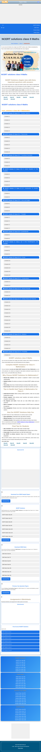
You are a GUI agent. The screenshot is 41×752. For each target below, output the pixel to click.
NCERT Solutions (36, 25)
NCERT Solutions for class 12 (7, 650)
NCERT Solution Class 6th (7, 514)
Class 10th (32, 97)
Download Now (5, 500)
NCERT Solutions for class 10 (7, 644)
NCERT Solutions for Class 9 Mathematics (25, 421)
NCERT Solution (8, 113)
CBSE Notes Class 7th (6, 557)
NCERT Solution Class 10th (7, 529)
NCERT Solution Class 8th (7, 521)
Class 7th (12, 97)
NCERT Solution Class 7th (7, 518)
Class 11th (6, 444)
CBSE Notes (36, 27)
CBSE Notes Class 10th (6, 568)
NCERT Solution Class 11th (7, 532)
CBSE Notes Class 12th (6, 575)
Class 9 (16, 113)
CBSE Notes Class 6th (6, 553)
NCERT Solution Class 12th (7, 536)
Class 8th (18, 97)
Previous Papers (36, 30)
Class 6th (5, 97)
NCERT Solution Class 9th (7, 525)
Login (2, 27)
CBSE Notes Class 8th (6, 560)
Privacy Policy (20, 748)
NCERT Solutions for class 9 (6, 641)
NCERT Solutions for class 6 (6, 631)
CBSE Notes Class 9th (6, 564)
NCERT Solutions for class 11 (7, 647)
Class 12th (13, 444)
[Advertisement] (20, 14)
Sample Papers (36, 32)
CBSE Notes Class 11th (6, 571)
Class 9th (25, 97)
